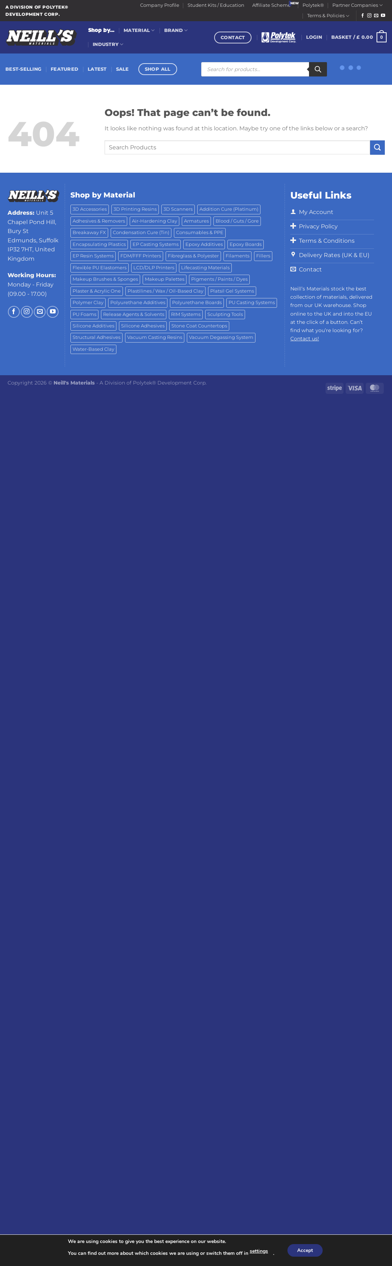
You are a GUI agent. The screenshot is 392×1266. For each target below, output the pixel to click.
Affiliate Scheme (271, 5)
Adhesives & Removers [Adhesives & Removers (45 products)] (99, 221)
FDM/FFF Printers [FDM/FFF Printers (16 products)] (140, 256)
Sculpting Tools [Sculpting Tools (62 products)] (225, 314)
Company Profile (159, 5)
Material (139, 30)
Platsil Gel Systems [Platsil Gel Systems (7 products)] (232, 291)
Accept (305, 1250)
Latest (97, 69)
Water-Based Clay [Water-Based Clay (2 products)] (93, 349)
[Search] (318, 69)
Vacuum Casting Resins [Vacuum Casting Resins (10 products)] (154, 337)
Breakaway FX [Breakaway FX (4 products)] (89, 232)
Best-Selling (23, 69)
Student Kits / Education (216, 5)
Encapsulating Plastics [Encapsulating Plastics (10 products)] (99, 244)
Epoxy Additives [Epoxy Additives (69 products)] (204, 244)
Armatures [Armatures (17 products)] (196, 221)
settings (258, 1251)
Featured (64, 69)
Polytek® (313, 5)
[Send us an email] (376, 15)
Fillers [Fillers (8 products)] (263, 256)
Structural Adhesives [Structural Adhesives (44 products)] (96, 337)
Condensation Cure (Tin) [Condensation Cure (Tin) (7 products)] (141, 232)
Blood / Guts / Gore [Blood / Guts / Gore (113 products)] (237, 221)
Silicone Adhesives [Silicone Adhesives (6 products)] (143, 326)
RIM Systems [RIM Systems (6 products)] (185, 314)
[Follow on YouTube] (383, 15)
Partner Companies (357, 5)
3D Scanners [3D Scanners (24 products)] (178, 209)
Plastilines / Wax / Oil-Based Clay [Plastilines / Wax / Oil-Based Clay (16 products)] (165, 291)
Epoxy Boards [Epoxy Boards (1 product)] (246, 244)
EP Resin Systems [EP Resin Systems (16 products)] (93, 256)
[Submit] (377, 147)
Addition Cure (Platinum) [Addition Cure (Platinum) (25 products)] (228, 209)
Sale (122, 69)
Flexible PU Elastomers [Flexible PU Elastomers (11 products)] (99, 267)
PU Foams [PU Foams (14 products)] (84, 314)
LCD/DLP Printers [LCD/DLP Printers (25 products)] (153, 267)
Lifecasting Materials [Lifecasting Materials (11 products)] (205, 267)
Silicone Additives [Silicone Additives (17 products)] (93, 326)
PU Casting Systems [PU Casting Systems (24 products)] (252, 302)
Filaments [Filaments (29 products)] (237, 256)
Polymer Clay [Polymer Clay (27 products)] (88, 302)
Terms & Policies (328, 16)
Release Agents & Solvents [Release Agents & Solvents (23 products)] (133, 314)
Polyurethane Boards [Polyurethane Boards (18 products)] (197, 302)
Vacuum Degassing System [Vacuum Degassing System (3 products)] (221, 337)
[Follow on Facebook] (362, 15)
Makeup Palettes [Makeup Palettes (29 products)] (164, 279)
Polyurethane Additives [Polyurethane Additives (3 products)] (137, 302)
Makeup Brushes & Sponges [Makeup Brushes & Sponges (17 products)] (105, 279)
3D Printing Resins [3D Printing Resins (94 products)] (135, 209)
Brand (176, 30)
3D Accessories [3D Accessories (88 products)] (90, 209)
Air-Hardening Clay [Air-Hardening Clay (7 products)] (154, 221)
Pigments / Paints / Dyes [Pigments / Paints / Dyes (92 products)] (219, 279)
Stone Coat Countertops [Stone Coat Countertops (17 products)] (199, 326)
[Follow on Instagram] (369, 15)
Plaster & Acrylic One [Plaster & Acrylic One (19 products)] (97, 291)
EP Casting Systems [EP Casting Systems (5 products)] (156, 244)
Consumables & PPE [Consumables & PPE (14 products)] (199, 232)
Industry (108, 44)
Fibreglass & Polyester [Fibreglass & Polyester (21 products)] (193, 256)
